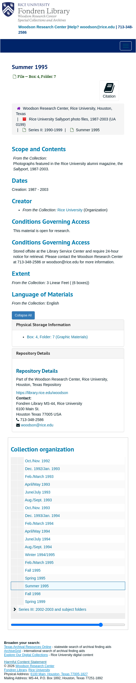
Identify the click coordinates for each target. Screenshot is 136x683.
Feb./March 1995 (39, 562)
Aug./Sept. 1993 (38, 500)
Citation (109, 90)
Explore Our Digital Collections (26, 655)
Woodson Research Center (42, 27)
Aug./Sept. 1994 (38, 547)
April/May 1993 (37, 484)
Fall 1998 (33, 594)
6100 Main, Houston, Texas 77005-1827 (59, 674)
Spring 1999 (35, 601)
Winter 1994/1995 (40, 555)
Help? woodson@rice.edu (91, 27)
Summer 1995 (37, 586)
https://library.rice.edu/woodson (42, 393)
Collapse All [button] (23, 315)
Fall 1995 (33, 570)
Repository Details (33, 353)
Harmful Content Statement (25, 662)
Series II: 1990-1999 (45, 130)
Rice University (69, 210)
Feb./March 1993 (39, 476)
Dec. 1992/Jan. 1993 (42, 469)
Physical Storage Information (43, 324)
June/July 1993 (37, 492)
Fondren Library (15, 670)
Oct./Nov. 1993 (37, 508)
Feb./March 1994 (39, 523)
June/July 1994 (37, 539)
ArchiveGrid (12, 651)
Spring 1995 (35, 578)
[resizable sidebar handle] (68, 625)
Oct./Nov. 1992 (37, 461)
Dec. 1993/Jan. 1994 (42, 515)
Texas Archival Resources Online (27, 647)
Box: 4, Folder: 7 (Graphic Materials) (57, 337)
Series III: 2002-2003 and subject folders (52, 609)
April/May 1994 (37, 531)
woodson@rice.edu (37, 425)
